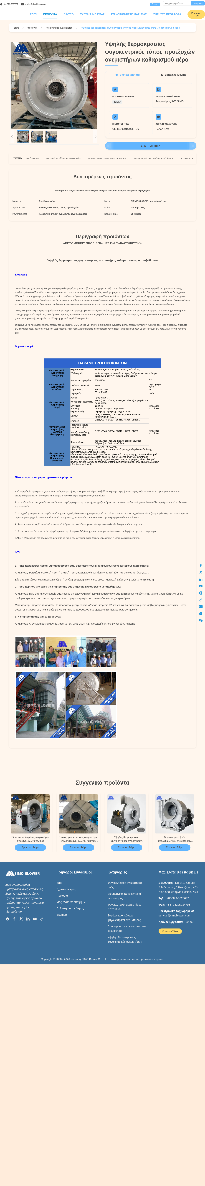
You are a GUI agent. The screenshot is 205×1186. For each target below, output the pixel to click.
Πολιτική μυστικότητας (70, 908)
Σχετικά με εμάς (92, 14)
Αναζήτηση (197, 3)
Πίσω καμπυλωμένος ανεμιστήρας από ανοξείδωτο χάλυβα (30, 839)
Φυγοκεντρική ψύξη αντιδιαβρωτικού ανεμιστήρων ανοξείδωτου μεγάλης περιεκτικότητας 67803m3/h (174, 839)
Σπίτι (33, 14)
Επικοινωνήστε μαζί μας (129, 14)
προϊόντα (62, 895)
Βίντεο (69, 14)
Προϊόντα (50, 14)
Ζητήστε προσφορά (167, 14)
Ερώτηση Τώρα (150, 146)
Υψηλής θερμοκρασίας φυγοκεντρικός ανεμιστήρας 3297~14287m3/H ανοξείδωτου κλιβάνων (126, 839)
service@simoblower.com (35, 4)
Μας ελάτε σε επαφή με (71, 902)
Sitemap (61, 914)
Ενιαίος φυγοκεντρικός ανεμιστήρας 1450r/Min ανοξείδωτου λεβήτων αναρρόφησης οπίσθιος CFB (78, 839)
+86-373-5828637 (10, 4)
